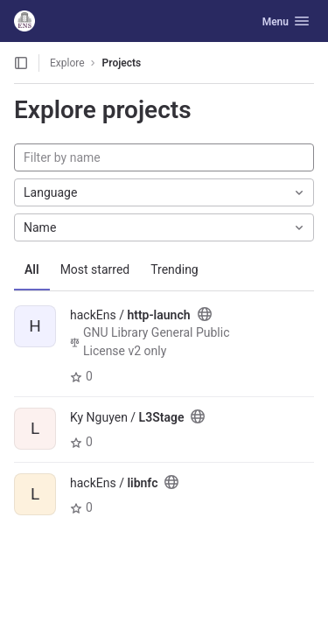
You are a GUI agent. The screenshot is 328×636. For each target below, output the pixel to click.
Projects (122, 63)
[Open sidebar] (21, 63)
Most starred (95, 269)
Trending (174, 269)
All (31, 269)
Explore (67, 63)
